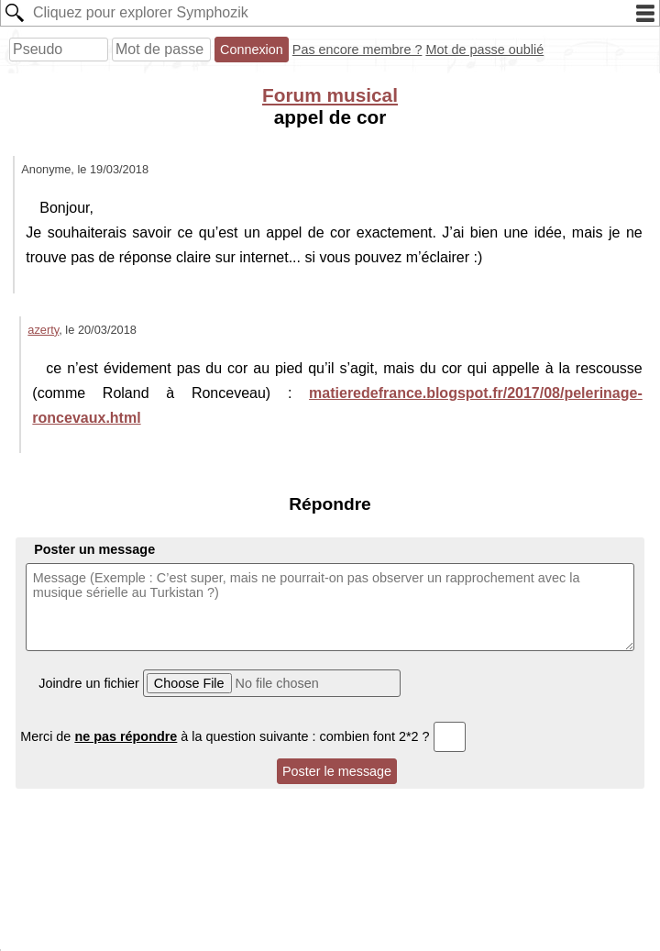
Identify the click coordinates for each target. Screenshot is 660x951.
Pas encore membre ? (357, 49)
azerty (43, 330)
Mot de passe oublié (484, 49)
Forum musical (330, 94)
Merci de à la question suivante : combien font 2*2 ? (243, 736)
